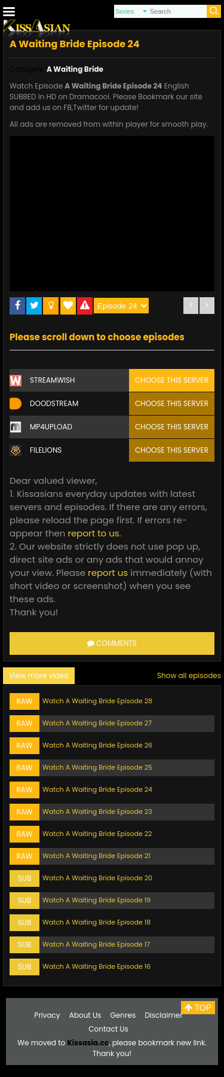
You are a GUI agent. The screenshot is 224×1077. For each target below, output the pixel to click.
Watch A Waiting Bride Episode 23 (97, 811)
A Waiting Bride (75, 69)
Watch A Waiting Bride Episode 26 (97, 745)
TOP (198, 1007)
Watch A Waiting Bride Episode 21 (96, 856)
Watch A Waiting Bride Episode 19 (96, 900)
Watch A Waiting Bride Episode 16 (96, 966)
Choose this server (171, 380)
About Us (85, 1015)
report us (108, 572)
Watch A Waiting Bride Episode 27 (97, 723)
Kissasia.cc (88, 1043)
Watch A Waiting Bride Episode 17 (96, 944)
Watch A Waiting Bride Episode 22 (97, 833)
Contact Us (108, 1029)
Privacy (47, 1015)
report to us (93, 533)
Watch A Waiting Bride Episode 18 (96, 922)
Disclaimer (163, 1015)
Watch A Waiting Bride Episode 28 (97, 701)
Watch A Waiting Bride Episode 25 (97, 767)
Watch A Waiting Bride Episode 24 (97, 789)
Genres (123, 1015)
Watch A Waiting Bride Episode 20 (97, 878)
